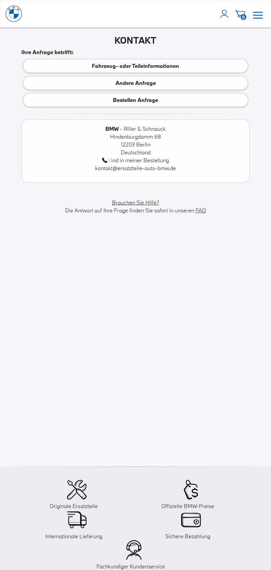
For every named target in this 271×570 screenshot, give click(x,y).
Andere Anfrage (135, 82)
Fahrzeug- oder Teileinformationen (135, 65)
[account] (225, 14)
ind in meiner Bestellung (140, 160)
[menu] (258, 14)
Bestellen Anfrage (135, 99)
